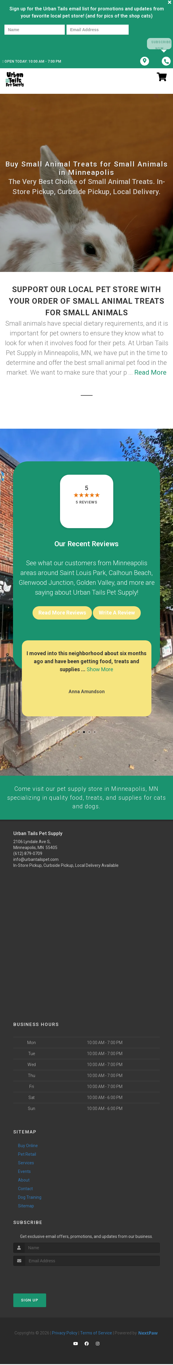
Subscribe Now (159, 43)
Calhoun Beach (130, 572)
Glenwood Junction (46, 582)
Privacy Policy (64, 1333)
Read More (150, 372)
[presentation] (24, 43)
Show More (100, 669)
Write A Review (117, 612)
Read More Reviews (62, 612)
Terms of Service (96, 1333)
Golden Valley (95, 582)
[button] (78, 731)
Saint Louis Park (83, 572)
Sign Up (29, 1301)
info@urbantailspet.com (36, 860)
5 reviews (86, 502)
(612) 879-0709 (27, 854)
